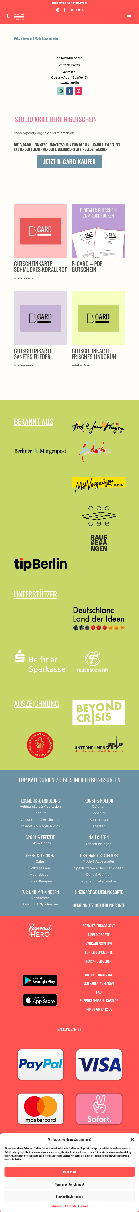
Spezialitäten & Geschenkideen (98, 868)
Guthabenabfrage (99, 975)
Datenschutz (56, 1206)
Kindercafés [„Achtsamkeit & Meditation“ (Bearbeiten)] (40, 898)
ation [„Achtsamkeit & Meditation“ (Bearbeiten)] (57, 807)
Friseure (40, 813)
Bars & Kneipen (40, 881)
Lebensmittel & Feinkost (99, 881)
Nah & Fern (99, 837)
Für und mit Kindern (40, 892)
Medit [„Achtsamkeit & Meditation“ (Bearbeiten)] (48, 807)
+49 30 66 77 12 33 (99, 1009)
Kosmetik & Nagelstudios (40, 826)
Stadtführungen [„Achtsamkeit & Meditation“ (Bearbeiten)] (99, 844)
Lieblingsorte (99, 934)
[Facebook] (64, 11)
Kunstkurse (99, 820)
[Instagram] (58, 11)
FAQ (99, 992)
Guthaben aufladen (99, 983)
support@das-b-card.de (99, 1000)
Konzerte (99, 813)
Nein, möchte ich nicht (69, 1184)
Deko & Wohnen (23, 38)
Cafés (40, 861)
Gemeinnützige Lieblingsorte (99, 905)
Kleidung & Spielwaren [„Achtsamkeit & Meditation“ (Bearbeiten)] (40, 904)
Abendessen (40, 875)
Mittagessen (40, 868)
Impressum (83, 1206)
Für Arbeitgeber (99, 961)
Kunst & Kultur (98, 800)
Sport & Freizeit (40, 837)
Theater (99, 826)
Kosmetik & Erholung (40, 800)
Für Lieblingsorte (99, 952)
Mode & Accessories (46, 38)
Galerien (99, 807)
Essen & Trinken (40, 855)
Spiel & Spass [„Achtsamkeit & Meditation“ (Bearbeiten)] (40, 843)
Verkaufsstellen (99, 943)
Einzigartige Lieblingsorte (99, 892)
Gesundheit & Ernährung (40, 820)
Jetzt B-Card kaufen (69, 161)
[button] (132, 1139)
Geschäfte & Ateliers (99, 855)
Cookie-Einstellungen (69, 1196)
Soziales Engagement (99, 925)
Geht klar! (69, 1171)
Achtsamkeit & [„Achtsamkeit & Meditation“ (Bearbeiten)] (31, 807)
